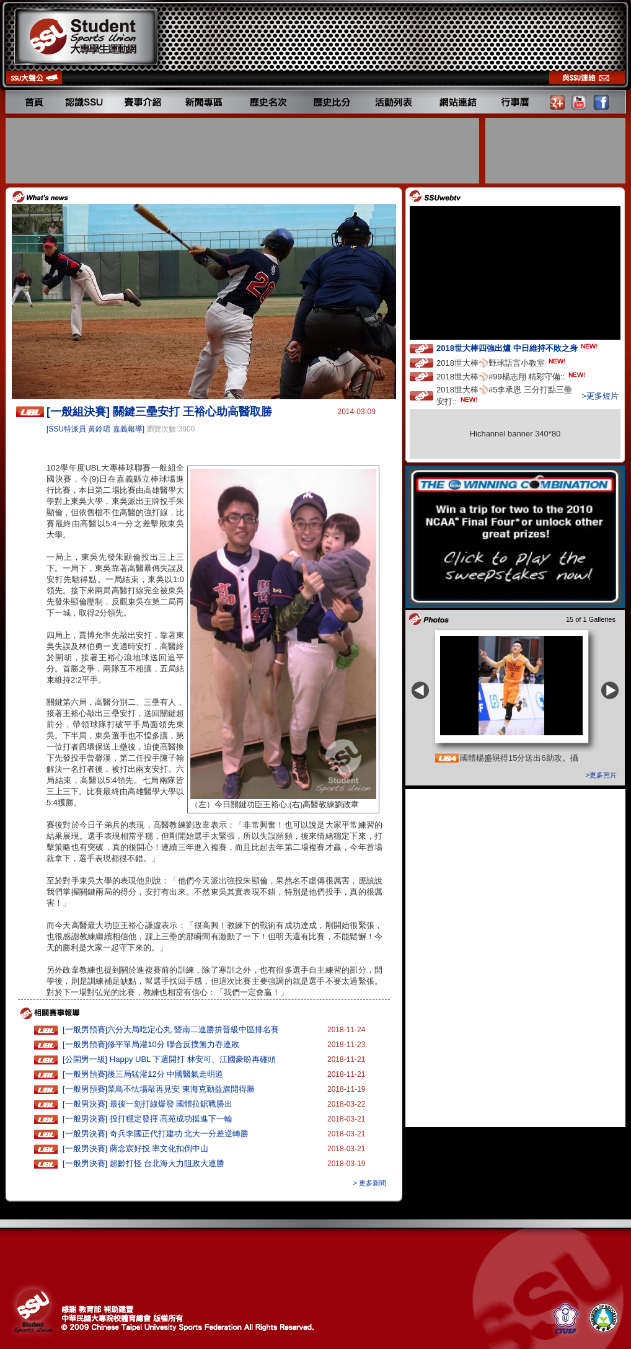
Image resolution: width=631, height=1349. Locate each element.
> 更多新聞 (369, 1183)
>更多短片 (600, 395)
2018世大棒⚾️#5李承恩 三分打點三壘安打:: (504, 395)
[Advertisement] (243, 151)
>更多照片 (601, 775)
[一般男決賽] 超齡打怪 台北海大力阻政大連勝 (143, 1163)
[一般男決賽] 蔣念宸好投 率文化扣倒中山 (135, 1148)
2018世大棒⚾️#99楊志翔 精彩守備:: (512, 376)
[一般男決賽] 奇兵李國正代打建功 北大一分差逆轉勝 (156, 1133)
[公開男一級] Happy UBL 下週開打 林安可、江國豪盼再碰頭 (169, 1059)
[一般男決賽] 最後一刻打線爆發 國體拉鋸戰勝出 (147, 1103)
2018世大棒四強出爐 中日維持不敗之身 (518, 347)
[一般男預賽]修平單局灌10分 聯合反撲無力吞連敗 (151, 1044)
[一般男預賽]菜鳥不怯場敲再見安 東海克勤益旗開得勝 (159, 1089)
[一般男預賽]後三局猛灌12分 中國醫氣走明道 (143, 1074)
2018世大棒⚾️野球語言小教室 (502, 362)
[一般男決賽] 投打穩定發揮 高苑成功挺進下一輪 (147, 1118)
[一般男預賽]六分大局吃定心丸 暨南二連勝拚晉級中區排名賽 (171, 1029)
